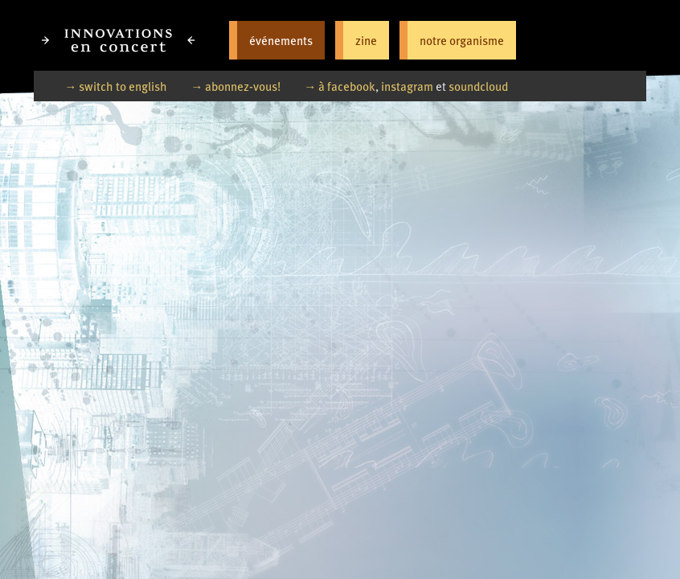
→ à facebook (339, 85)
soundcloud (478, 85)
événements (281, 39)
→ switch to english (115, 85)
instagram (407, 85)
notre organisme (462, 39)
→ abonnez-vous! (235, 85)
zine (366, 39)
